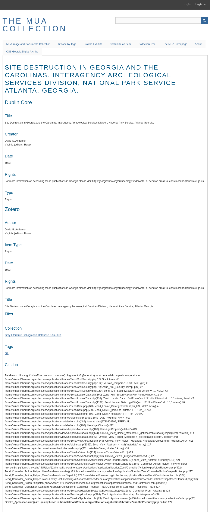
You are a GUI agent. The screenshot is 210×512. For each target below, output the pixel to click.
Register (200, 4)
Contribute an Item (120, 44)
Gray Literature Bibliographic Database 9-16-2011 (33, 335)
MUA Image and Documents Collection (28, 44)
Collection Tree (147, 44)
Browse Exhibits (93, 44)
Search (204, 20)
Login (186, 4)
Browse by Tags (67, 44)
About (198, 44)
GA (7, 353)
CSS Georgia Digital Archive (22, 51)
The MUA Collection (35, 25)
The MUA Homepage (175, 44)
